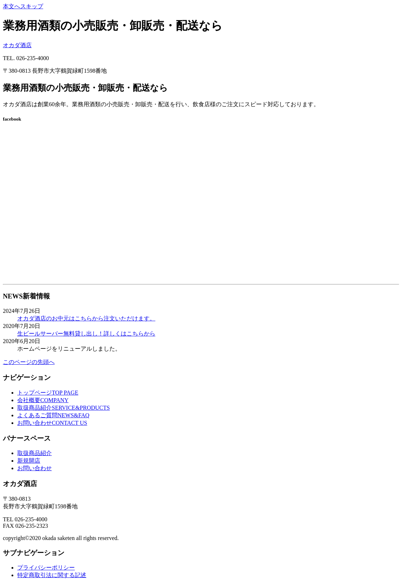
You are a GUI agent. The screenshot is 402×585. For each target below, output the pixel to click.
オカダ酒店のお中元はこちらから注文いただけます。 (86, 318)
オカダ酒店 (17, 45)
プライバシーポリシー (46, 567)
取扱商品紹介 (34, 453)
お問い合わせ (34, 468)
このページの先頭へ (29, 362)
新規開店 (28, 461)
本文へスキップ (23, 6)
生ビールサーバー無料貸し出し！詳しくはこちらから (86, 333)
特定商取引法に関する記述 (51, 575)
